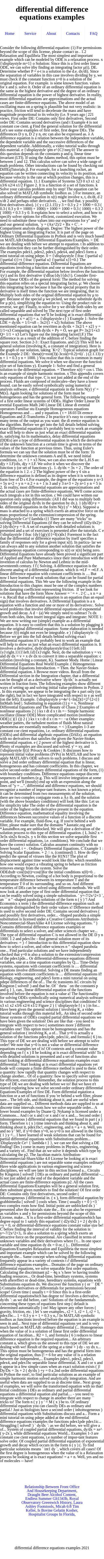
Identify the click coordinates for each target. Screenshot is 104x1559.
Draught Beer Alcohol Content (52, 1495)
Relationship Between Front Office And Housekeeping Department (51, 1489)
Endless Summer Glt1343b (46, 1498)
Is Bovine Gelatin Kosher (57, 1510)
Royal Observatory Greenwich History (50, 1500)
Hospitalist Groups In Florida (52, 1514)
